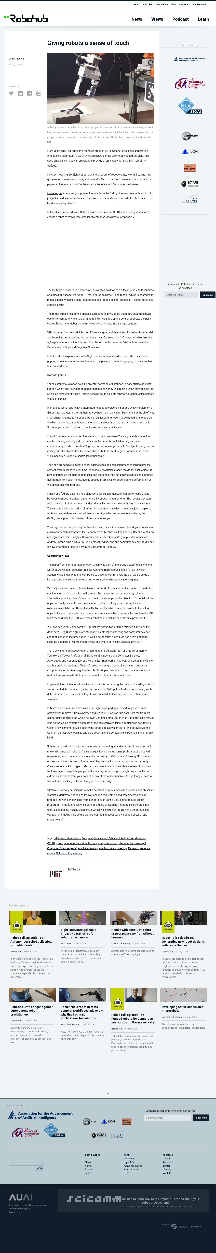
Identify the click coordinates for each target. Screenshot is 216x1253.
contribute (145, 4)
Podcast (180, 19)
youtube (167, 1173)
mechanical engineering (113, 848)
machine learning (88, 848)
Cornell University (120, 962)
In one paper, (54, 193)
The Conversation (70, 1053)
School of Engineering (69, 853)
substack (168, 1155)
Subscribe (208, 295)
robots (51, 853)
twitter (166, 1165)
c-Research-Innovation (67, 838)
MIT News (18, 58)
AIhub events (199, 4)
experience (135, 564)
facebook (168, 1162)
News (137, 19)
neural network (89, 493)
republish (159, 4)
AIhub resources (178, 4)
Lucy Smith (16, 1049)
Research (133, 848)
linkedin (167, 1158)
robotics (145, 848)
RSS (126, 1173)
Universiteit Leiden (172, 1045)
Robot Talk (15, 962)
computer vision (107, 843)
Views (157, 19)
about (132, 4)
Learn (203, 19)
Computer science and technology (77, 843)
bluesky (167, 1169)
